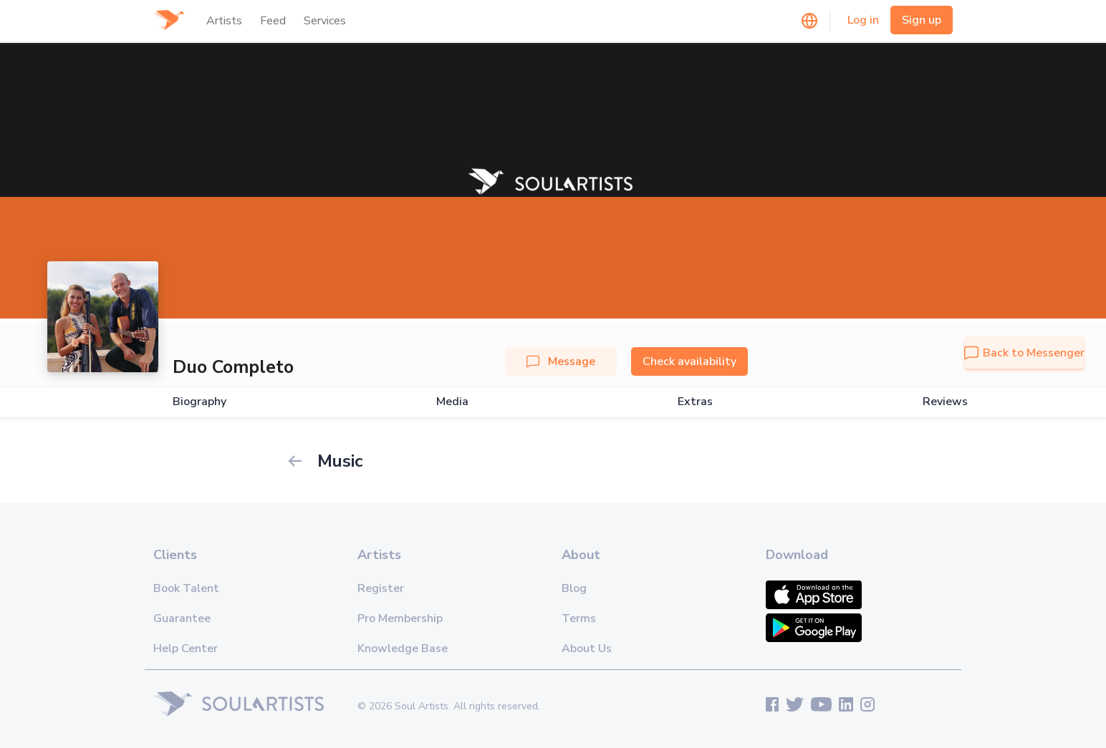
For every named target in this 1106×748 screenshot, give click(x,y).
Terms (579, 618)
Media (452, 401)
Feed (273, 21)
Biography (199, 401)
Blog (574, 588)
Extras (695, 401)
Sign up (921, 20)
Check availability (689, 361)
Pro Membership (400, 618)
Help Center (185, 648)
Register (380, 588)
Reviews (945, 401)
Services (325, 21)
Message (560, 361)
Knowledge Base (402, 648)
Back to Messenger (1024, 353)
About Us (587, 648)
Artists (224, 21)
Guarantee (182, 618)
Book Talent (186, 588)
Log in (863, 20)
